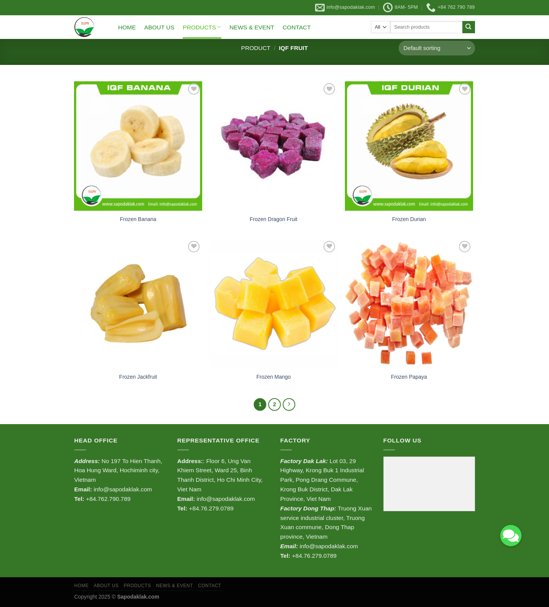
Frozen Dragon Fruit (274, 219)
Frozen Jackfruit (138, 377)
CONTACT (297, 27)
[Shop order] (437, 48)
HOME (127, 27)
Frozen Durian (409, 219)
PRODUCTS (202, 27)
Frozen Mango (273, 377)
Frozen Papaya (409, 377)
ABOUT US (159, 27)
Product (255, 48)
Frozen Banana (138, 219)
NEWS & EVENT (251, 27)
